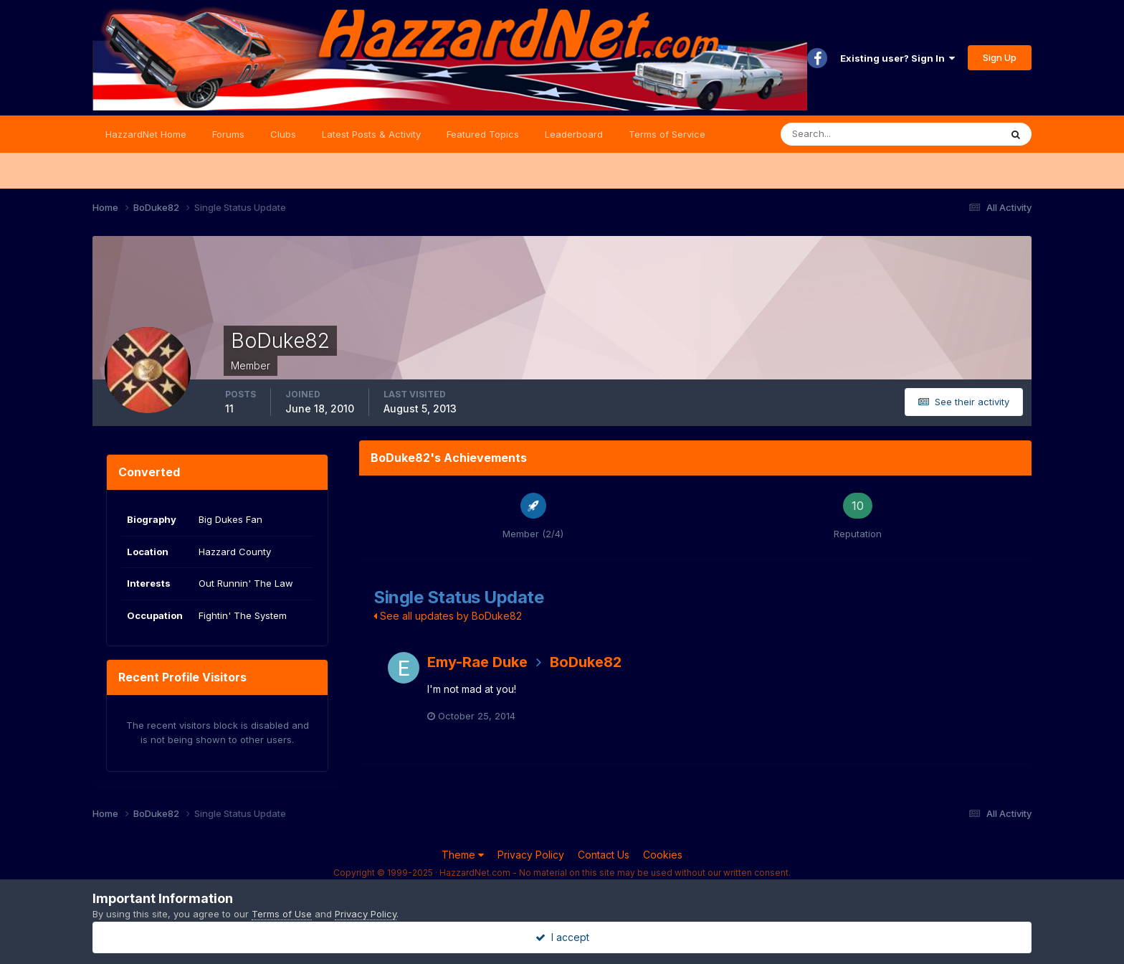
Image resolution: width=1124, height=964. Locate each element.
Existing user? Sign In (897, 58)
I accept (562, 937)
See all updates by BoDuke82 (447, 616)
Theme (463, 855)
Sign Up (999, 57)
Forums (228, 134)
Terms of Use (282, 914)
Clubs (283, 134)
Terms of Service (667, 134)
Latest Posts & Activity (371, 134)
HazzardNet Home (145, 134)
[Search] (844, 134)
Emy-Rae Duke (477, 662)
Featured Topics (483, 134)
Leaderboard (574, 134)
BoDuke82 (585, 662)
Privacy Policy (530, 855)
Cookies (662, 855)
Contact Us (603, 855)
